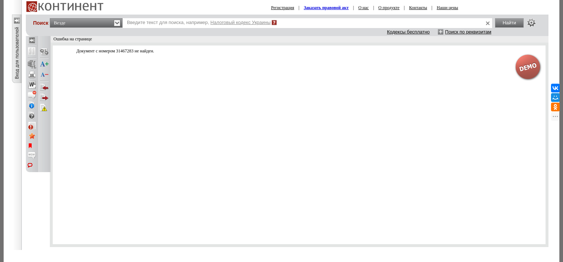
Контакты (418, 7)
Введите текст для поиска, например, (199, 22)
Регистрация (282, 7)
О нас (363, 7)
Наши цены (447, 7)
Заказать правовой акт (326, 7)
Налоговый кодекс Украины (241, 22)
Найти (509, 22)
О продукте (388, 7)
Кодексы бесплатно (408, 32)
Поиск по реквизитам (468, 32)
